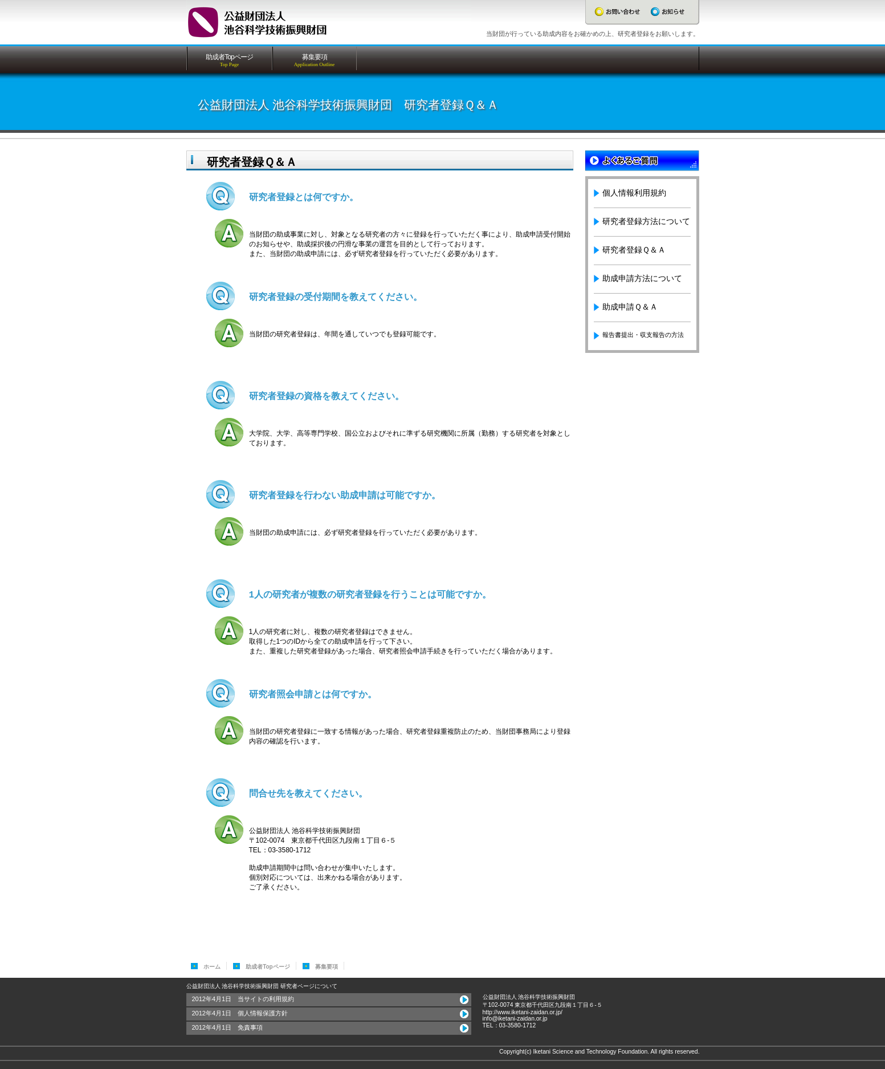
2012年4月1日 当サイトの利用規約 (243, 998)
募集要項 (326, 967)
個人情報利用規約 (634, 192)
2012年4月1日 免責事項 (227, 1027)
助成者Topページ (268, 967)
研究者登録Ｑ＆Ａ (634, 249)
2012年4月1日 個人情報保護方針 (240, 1013)
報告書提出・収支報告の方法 (643, 334)
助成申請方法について (642, 278)
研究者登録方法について (646, 221)
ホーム (212, 967)
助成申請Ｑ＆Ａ (630, 306)
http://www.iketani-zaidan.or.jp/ (522, 1012)
